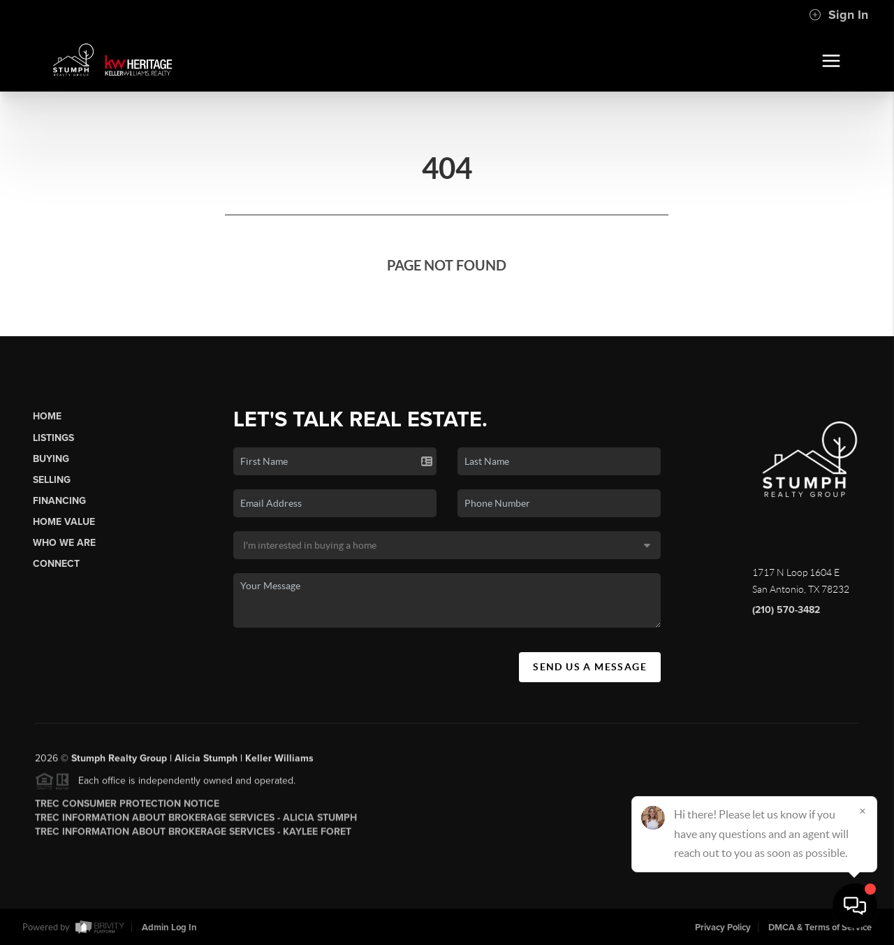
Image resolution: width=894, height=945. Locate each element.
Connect (56, 564)
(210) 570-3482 (786, 610)
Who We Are (64, 543)
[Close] (862, 810)
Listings (53, 438)
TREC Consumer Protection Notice (127, 807)
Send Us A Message (590, 666)
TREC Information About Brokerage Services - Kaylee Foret (193, 835)
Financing (59, 501)
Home (47, 416)
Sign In (838, 15)
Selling (52, 480)
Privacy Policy (723, 927)
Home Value (64, 522)
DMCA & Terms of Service (820, 927)
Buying (51, 459)
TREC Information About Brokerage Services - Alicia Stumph (196, 821)
